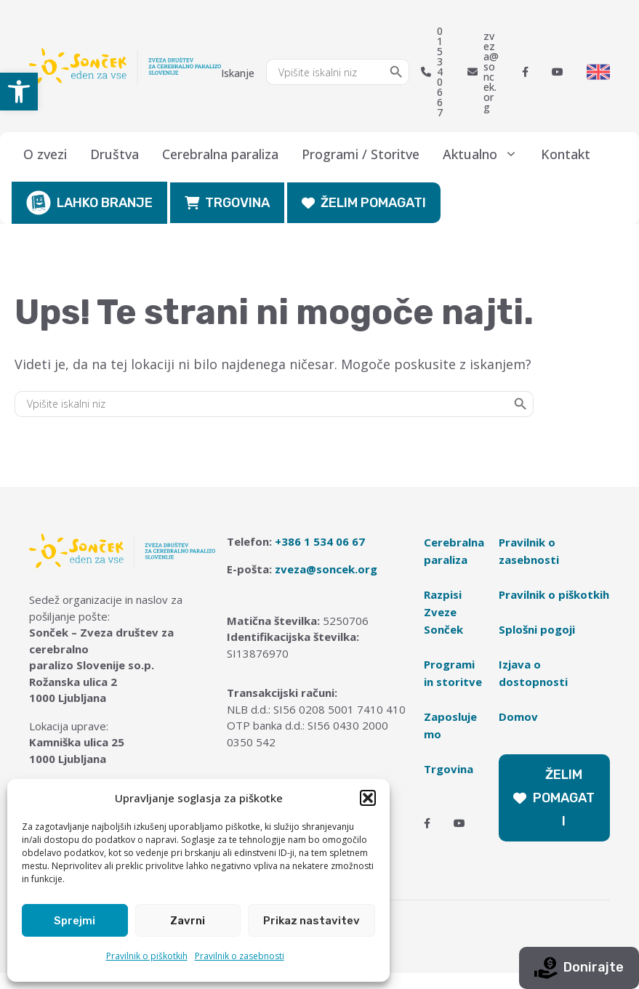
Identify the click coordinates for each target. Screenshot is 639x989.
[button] (19, 91)
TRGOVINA (227, 203)
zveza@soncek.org (483, 72)
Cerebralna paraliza (220, 154)
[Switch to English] (598, 72)
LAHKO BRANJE (89, 202)
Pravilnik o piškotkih (147, 956)
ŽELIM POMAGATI (364, 203)
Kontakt (565, 154)
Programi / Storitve (360, 154)
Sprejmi (74, 920)
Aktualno (486, 154)
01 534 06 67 (432, 72)
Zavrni (187, 920)
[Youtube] (557, 72)
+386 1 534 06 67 (320, 541)
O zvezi (45, 154)
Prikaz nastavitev (311, 920)
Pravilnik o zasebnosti (239, 956)
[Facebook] (525, 72)
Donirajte (579, 968)
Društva (114, 154)
